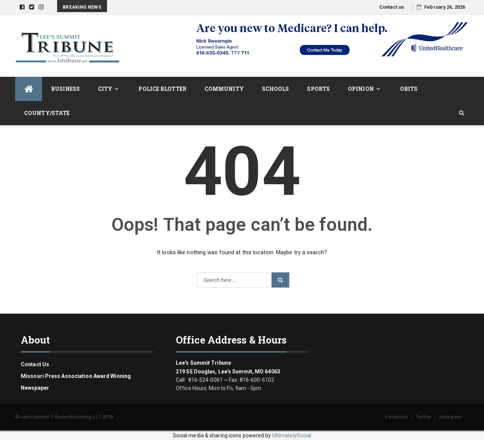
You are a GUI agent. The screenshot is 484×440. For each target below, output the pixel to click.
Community (224, 88)
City (105, 88)
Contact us (391, 7)
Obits (409, 88)
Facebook (396, 417)
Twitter (423, 417)
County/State (47, 113)
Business (65, 88)
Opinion (361, 88)
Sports (318, 88)
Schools (275, 88)
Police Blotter (162, 88)
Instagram (450, 417)
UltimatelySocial (292, 435)
